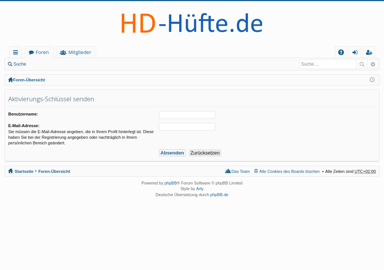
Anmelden (47, 64)
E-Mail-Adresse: (23, 125)
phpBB (170, 183)
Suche (20, 64)
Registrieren (81, 64)
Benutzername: (23, 114)
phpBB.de (219, 194)
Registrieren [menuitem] (370, 53)
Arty (200, 188)
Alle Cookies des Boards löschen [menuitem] (290, 171)
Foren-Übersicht (29, 80)
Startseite (40, 52)
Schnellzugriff (17, 53)
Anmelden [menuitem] (357, 53)
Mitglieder (113, 52)
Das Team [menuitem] (240, 171)
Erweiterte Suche (373, 64)
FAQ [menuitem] (343, 53)
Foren (75, 52)
